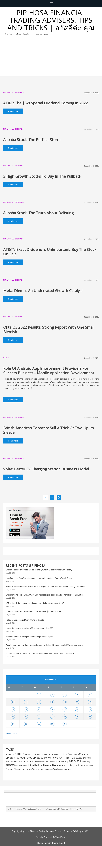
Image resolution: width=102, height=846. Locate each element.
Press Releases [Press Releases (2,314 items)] (54, 765)
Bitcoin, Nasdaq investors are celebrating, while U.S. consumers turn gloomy (39, 570)
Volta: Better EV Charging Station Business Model (46, 468)
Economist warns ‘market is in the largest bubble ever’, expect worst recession (40, 653)
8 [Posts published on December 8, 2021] (39, 702)
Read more (13, 111)
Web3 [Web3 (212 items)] (65, 769)
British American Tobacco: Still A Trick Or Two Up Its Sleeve (48, 430)
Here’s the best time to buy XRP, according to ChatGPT (29, 628)
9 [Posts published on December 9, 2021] (52, 702)
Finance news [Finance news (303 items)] (39, 762)
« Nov (8, 734)
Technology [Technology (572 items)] (38, 769)
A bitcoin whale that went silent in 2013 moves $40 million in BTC (34, 611)
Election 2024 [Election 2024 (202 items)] (77, 758)
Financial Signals (13, 92)
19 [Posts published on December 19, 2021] (90, 709)
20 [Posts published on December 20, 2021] (13, 716)
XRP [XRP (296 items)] (69, 769)
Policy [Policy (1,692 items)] (38, 765)
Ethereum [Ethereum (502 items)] (10, 761)
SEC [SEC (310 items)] (85, 766)
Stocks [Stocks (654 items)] (9, 769)
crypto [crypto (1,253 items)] (10, 757)
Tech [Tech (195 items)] (30, 769)
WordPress (60, 837)
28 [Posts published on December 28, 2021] (26, 724)
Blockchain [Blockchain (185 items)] (47, 754)
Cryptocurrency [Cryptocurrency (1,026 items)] (23, 757)
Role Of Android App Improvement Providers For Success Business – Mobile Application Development (48, 370)
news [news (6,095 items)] (10, 765)
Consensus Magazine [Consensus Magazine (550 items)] (78, 754)
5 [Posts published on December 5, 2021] (89, 695)
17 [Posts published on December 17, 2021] (65, 709)
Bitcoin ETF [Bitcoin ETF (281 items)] (29, 754)
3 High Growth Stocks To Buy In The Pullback (42, 176)
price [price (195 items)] (67, 766)
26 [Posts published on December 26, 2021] (90, 716)
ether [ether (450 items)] (88, 758)
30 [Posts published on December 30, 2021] (52, 724)
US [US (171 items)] (62, 769)
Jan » (14, 734)
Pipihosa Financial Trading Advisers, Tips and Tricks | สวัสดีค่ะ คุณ (51, 20)
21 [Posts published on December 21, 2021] (26, 716)
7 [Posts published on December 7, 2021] (25, 702)
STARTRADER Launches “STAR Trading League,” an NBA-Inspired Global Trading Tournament (46, 586)
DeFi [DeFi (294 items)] (60, 758)
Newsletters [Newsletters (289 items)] (20, 766)
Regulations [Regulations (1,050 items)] (76, 765)
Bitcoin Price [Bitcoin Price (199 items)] (38, 754)
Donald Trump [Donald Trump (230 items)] (68, 758)
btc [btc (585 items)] (53, 754)
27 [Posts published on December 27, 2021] (13, 724)
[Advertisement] (51, 56)
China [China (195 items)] (57, 754)
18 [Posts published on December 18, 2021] (77, 709)
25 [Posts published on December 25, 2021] (77, 716)
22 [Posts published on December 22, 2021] (39, 716)
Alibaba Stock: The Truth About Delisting (38, 212)
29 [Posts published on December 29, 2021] (39, 724)
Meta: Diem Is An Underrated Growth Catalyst (43, 290)
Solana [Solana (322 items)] (90, 766)
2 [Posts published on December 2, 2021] (52, 695)
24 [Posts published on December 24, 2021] (65, 716)
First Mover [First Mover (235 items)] (49, 762)
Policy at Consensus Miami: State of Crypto (25, 620)
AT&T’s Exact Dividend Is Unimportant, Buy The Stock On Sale (49, 251)
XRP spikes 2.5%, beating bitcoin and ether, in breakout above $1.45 (35, 603)
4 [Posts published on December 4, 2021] (77, 695)
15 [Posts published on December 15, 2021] (39, 709)
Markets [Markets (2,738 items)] (75, 761)
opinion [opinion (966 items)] (29, 765)
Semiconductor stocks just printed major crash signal (29, 636)
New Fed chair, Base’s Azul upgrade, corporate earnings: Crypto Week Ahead (39, 578)
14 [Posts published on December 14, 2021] (26, 709)
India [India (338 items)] (56, 762)
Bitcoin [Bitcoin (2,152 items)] (19, 753)
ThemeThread (58, 843)
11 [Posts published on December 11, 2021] (77, 702)
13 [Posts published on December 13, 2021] (13, 709)
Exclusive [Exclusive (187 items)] (18, 762)
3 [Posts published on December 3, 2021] (64, 695)
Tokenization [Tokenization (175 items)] (48, 769)
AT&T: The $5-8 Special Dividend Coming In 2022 (45, 102)
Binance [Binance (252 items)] (11, 754)
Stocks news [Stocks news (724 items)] (21, 769)
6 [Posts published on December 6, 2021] (12, 702)
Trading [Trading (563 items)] (57, 769)
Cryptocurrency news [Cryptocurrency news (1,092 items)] (45, 757)
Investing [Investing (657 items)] (63, 761)
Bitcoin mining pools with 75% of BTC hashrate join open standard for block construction (45, 595)
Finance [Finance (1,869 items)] (27, 761)
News (6, 358)
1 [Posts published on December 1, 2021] (39, 695)
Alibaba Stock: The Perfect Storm (32, 139)
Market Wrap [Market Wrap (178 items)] (86, 762)
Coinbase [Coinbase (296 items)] (63, 754)
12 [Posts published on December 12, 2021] (90, 702)
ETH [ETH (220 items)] (84, 758)
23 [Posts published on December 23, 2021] (52, 716)
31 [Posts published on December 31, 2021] (65, 724)
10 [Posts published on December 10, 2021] (65, 702)
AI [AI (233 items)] (6, 754)
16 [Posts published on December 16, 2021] (52, 709)
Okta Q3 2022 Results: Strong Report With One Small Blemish (48, 329)
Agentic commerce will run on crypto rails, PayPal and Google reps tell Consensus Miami (44, 645)
